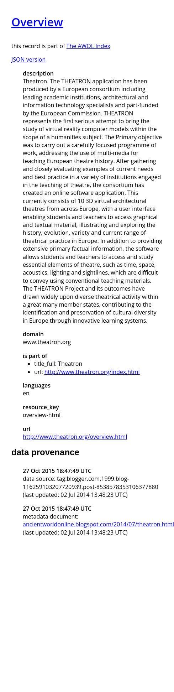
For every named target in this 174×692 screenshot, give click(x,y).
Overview (37, 22)
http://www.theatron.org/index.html (92, 372)
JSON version (28, 59)
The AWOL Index (88, 46)
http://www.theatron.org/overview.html (75, 437)
